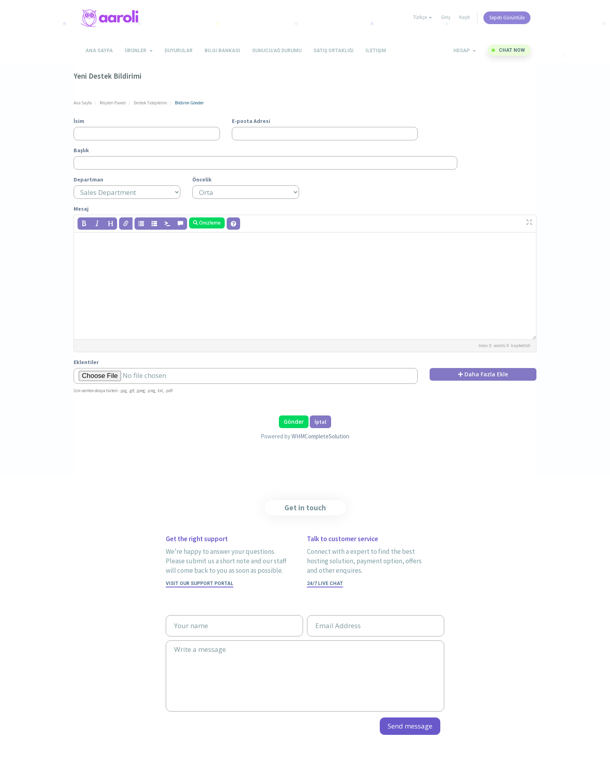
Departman (88, 179)
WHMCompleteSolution (320, 436)
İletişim (376, 50)
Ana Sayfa (99, 50)
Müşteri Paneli (113, 103)
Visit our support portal (199, 583)
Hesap (464, 50)
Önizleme (207, 222)
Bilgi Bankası (222, 50)
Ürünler (139, 50)
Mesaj (81, 208)
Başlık (81, 150)
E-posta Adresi (251, 121)
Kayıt (464, 17)
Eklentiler (86, 362)
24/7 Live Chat (325, 583)
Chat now (512, 50)
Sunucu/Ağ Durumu (276, 50)
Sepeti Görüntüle (507, 17)
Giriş (445, 17)
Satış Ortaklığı (333, 50)
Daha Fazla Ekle (483, 374)
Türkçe (422, 17)
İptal (320, 421)
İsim (79, 121)
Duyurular (179, 50)
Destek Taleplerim (150, 103)
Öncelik (202, 179)
